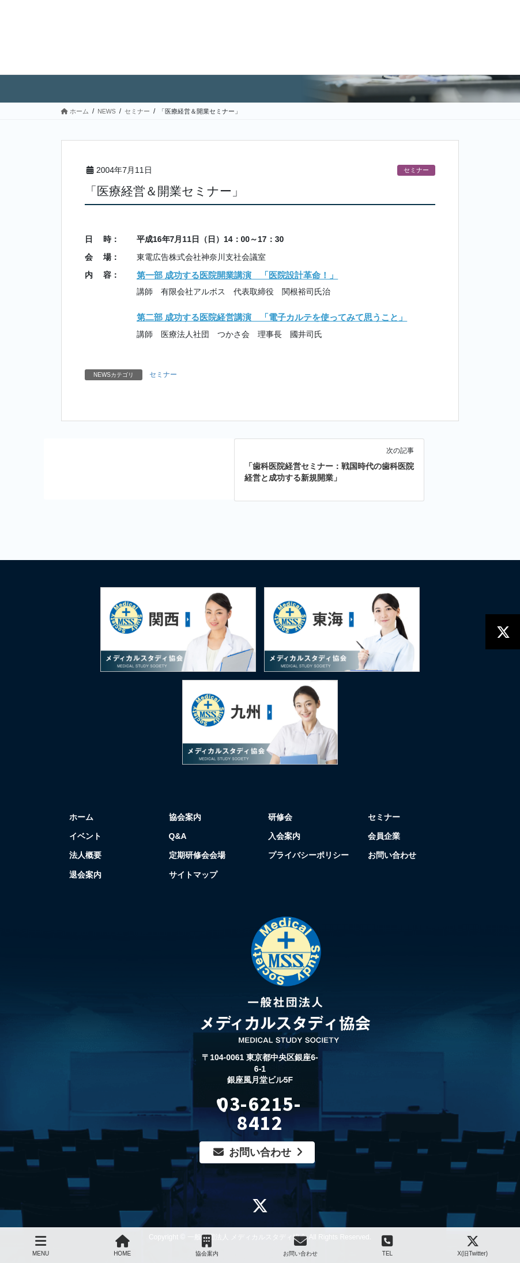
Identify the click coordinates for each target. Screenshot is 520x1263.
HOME (122, 1246)
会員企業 (384, 836)
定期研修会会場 (197, 855)
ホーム (81, 817)
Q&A (178, 836)
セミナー (416, 170)
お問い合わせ (392, 855)
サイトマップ (193, 874)
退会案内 (85, 874)
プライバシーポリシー (308, 855)
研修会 (280, 817)
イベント (85, 836)
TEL (387, 1246)
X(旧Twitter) (472, 1246)
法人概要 (85, 855)
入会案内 (284, 836)
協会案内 (185, 817)
